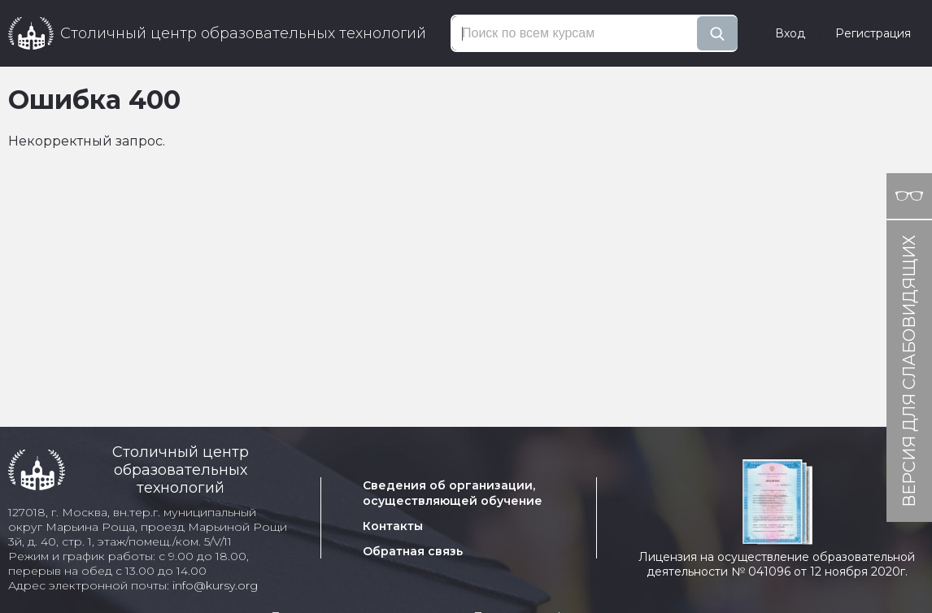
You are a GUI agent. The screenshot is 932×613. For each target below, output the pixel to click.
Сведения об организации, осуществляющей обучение (452, 493)
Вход (790, 33)
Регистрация (873, 33)
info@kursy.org (215, 585)
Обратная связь (413, 551)
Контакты (393, 526)
